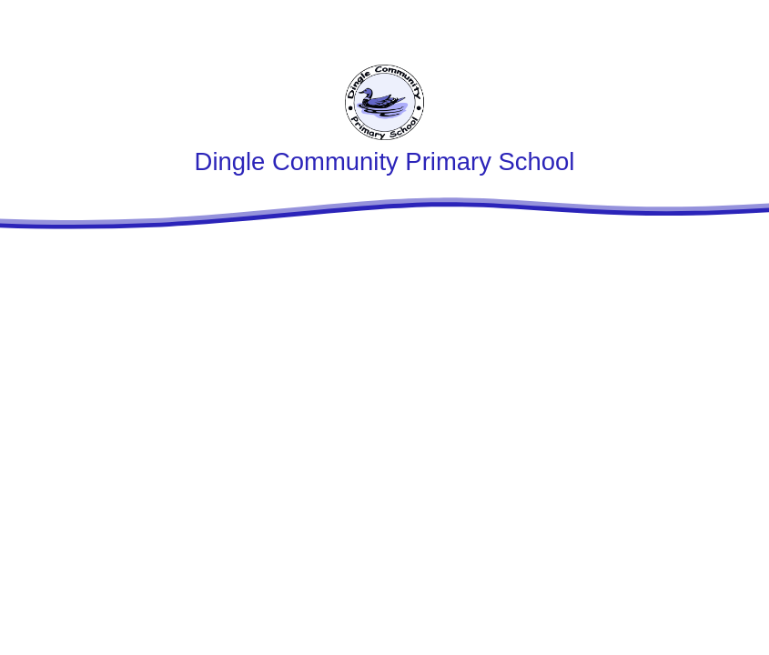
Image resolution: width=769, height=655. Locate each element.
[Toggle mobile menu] (744, 25)
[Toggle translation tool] (691, 25)
